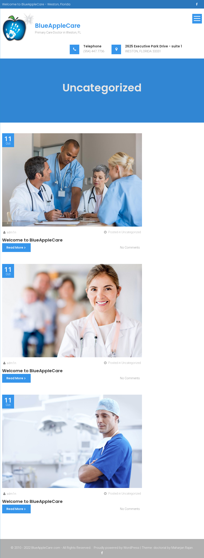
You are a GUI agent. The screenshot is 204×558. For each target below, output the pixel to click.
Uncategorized (131, 232)
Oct (8, 140)
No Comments (130, 247)
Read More (14, 247)
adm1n (11, 232)
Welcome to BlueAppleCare (32, 240)
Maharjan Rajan (182, 548)
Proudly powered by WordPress (116, 548)
